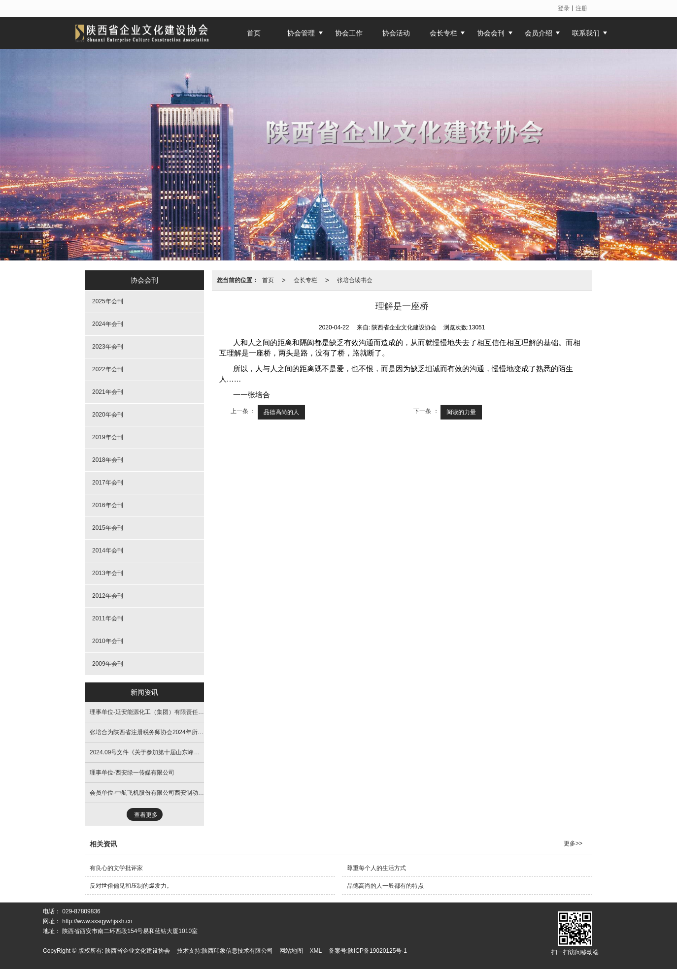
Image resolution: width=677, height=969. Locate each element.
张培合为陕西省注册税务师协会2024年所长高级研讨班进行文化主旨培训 (185, 732)
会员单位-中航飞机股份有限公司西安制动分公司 (153, 792)
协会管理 (301, 33)
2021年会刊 (107, 391)
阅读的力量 (461, 412)
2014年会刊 (107, 550)
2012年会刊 (107, 595)
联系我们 (586, 33)
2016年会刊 (107, 505)
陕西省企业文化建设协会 (137, 950)
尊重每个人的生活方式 (376, 868)
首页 (268, 280)
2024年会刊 (107, 324)
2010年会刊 (107, 641)
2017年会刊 (107, 482)
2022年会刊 (107, 369)
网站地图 (291, 950)
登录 (564, 8)
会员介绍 (538, 33)
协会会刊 (491, 33)
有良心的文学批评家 (116, 868)
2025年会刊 (107, 301)
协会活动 (396, 33)
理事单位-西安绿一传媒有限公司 (132, 772)
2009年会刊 (107, 663)
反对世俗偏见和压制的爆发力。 (131, 885)
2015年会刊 (107, 527)
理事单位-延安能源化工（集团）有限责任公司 (150, 712)
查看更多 (146, 814)
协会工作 (349, 33)
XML (316, 950)
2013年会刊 (107, 573)
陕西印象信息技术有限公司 (237, 950)
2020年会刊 (107, 414)
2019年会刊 (107, 437)
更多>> (573, 843)
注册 (581, 8)
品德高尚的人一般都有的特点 (385, 885)
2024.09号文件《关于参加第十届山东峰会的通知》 (156, 752)
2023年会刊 (107, 346)
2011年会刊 (107, 618)
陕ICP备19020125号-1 (377, 950)
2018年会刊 (107, 459)
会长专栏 (443, 33)
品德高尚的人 (281, 412)
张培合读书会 (354, 280)
